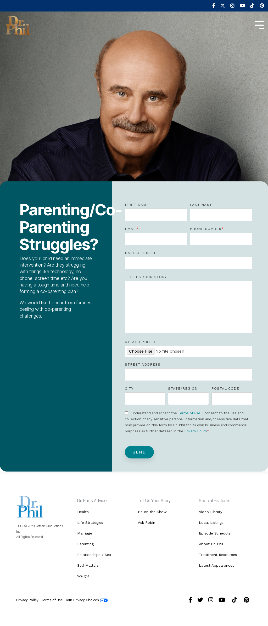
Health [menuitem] (83, 512)
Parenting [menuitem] (85, 544)
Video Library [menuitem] (210, 512)
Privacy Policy (195, 431)
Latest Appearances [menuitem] (216, 565)
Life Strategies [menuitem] (90, 522)
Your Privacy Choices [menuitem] (86, 600)
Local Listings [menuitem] (211, 522)
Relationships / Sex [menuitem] (94, 555)
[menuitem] (211, 5)
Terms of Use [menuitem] (52, 600)
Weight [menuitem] (83, 576)
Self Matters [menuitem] (88, 565)
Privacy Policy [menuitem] (27, 600)
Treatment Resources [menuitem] (218, 555)
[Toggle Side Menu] (259, 24)
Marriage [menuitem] (84, 533)
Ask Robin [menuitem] (146, 522)
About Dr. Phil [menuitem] (211, 544)
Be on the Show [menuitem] (152, 512)
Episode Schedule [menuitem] (215, 533)
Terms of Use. (189, 413)
